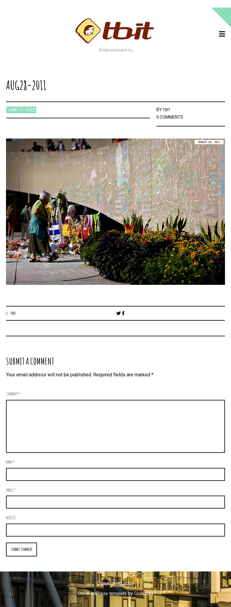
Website (11, 518)
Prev (14, 313)
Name (10, 462)
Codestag (145, 594)
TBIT (167, 109)
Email (11, 490)
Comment (13, 394)
